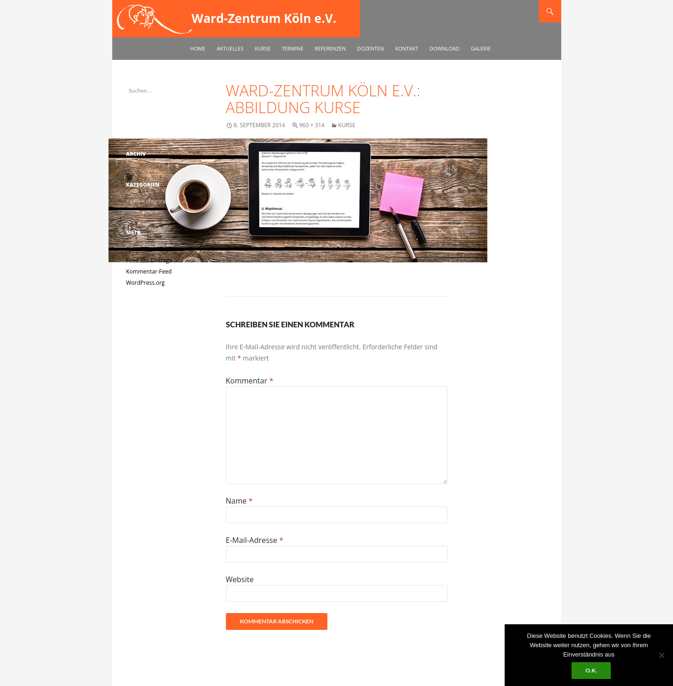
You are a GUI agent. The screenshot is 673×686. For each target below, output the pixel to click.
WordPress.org (145, 283)
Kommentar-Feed (149, 271)
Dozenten (370, 48)
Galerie (481, 48)
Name (239, 501)
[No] (661, 655)
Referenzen (330, 48)
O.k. (591, 670)
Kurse (263, 48)
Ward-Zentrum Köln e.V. (264, 18)
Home (198, 48)
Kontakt (406, 48)
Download (444, 48)
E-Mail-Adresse (254, 540)
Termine (292, 48)
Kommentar (250, 380)
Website (240, 579)
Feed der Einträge (149, 260)
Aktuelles (230, 48)
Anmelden (139, 249)
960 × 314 (312, 125)
